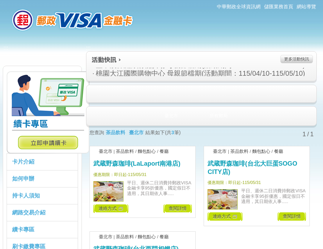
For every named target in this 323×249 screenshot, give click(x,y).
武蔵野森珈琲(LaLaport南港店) (136, 163)
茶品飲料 (125, 151)
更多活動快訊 (296, 59)
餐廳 (164, 151)
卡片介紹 (23, 162)
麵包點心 (147, 151)
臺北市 (105, 151)
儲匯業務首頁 (278, 6)
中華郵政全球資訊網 (239, 6)
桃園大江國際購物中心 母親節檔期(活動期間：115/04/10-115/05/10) (164, 73)
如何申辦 (23, 179)
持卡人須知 (26, 196)
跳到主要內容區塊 (3, 3)
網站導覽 (306, 6)
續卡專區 (23, 229)
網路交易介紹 (28, 212)
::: (2, 3)
